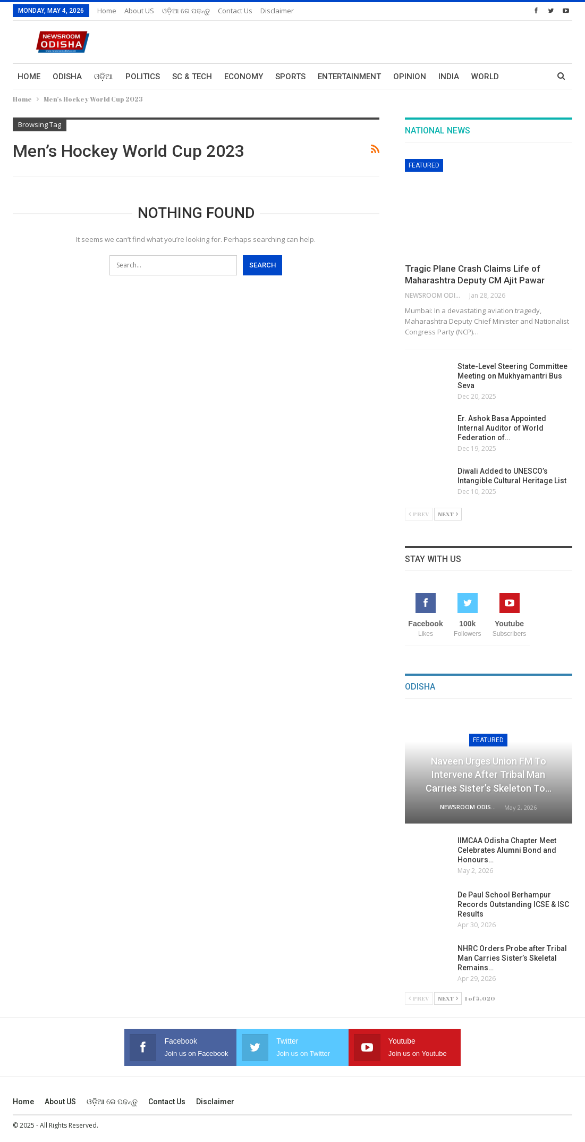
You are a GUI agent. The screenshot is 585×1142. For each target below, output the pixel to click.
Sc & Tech (192, 76)
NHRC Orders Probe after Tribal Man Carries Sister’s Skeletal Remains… (512, 958)
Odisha (67, 76)
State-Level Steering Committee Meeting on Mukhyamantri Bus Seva (512, 376)
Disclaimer (277, 10)
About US (139, 10)
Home (106, 10)
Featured (424, 165)
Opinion (409, 76)
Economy (243, 76)
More (482, 76)
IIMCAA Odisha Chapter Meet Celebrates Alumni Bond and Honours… (506, 850)
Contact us (235, 10)
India (448, 76)
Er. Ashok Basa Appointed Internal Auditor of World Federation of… (501, 428)
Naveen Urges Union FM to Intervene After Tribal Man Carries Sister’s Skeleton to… (489, 774)
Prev (419, 514)
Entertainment (349, 76)
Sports (290, 76)
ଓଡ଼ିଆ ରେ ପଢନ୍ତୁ (186, 10)
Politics (142, 76)
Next (448, 514)
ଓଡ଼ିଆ (103, 76)
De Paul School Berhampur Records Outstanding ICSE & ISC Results (513, 904)
